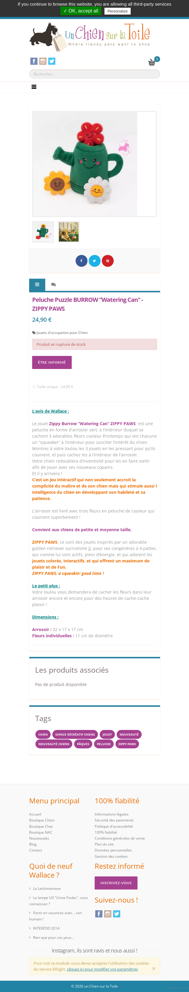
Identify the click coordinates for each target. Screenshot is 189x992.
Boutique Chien (41, 820)
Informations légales (112, 814)
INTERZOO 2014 (46, 928)
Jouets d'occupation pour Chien (62, 332)
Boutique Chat (41, 826)
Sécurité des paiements (114, 820)
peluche (104, 744)
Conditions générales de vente (120, 838)
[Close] (154, 969)
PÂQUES (83, 744)
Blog (33, 844)
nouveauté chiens (53, 744)
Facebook (98, 913)
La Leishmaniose (47, 888)
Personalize (117, 11)
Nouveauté (129, 734)
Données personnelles (113, 850)
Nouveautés (39, 838)
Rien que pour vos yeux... (53, 937)
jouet (107, 734)
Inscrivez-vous (116, 883)
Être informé (52, 362)
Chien (43, 734)
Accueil (35, 814)
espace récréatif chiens (75, 734)
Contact (35, 850)
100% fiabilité (106, 832)
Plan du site (104, 844)
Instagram (107, 913)
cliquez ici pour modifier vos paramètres (102, 969)
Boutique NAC (40, 832)
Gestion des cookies (111, 856)
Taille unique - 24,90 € (52, 386)
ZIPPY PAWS (127, 744)
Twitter (116, 913)
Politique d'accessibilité (114, 826)
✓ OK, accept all (80, 10)
